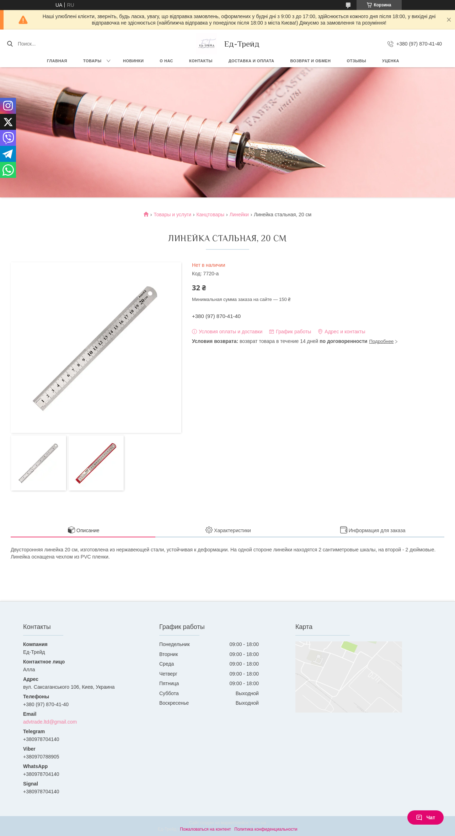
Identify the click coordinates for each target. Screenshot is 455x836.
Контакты (201, 61)
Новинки (133, 61)
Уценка (390, 61)
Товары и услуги (172, 214)
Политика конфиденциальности (265, 829)
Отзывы (356, 61)
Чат (425, 817)
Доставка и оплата (251, 61)
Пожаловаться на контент (205, 829)
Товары (92, 61)
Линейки (239, 214)
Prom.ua (258, 822)
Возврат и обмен (310, 61)
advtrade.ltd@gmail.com (50, 722)
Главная (57, 61)
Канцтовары (210, 214)
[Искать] (10, 44)
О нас (166, 61)
